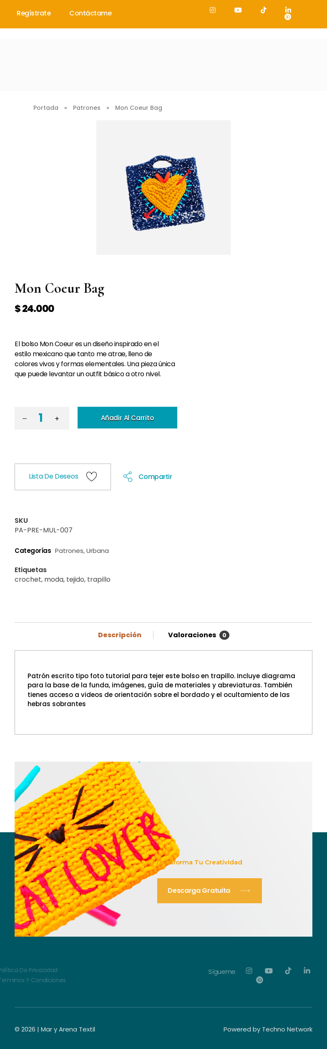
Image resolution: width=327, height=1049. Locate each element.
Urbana (97, 550)
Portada (45, 108)
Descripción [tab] (120, 635)
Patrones (87, 108)
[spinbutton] (42, 418)
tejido (75, 579)
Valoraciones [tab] (198, 635)
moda (53, 579)
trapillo (99, 579)
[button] (59, 420)
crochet (28, 579)
